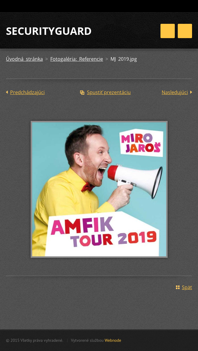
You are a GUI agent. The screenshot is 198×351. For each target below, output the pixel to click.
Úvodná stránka (24, 59)
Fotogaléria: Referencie (76, 59)
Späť (187, 287)
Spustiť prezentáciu (109, 92)
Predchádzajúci (27, 92)
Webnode (113, 340)
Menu (185, 31)
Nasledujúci (175, 92)
